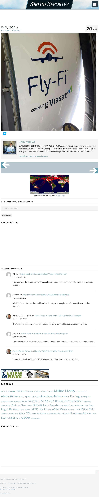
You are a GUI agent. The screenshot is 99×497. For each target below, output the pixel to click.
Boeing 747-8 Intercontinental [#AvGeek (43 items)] (10, 401)
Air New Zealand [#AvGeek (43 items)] (81, 392)
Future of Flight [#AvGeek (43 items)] (25, 410)
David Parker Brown (22, 351)
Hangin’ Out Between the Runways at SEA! (53, 351)
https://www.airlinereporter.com (33, 156)
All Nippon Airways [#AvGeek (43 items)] (30, 396)
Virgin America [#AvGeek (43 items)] (35, 418)
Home (2, 479)
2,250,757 (60, 195)
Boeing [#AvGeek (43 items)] (75, 396)
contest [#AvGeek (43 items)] (29, 405)
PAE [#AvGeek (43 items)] (78, 409)
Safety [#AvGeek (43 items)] (22, 413)
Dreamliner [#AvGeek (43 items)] (55, 405)
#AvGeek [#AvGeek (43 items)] (4, 392)
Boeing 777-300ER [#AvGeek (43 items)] (29, 401)
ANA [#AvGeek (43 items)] (66, 396)
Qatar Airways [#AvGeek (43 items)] (13, 414)
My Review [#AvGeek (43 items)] (71, 409)
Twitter (3, 483)
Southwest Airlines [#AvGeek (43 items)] (81, 413)
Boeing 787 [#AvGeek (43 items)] (46, 401)
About (8, 479)
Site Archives (5, 493)
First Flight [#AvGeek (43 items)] (89, 405)
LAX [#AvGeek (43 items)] (41, 409)
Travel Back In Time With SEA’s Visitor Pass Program (43, 274)
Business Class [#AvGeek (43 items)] (18, 405)
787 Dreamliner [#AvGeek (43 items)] (24, 391)
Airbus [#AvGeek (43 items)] (37, 391)
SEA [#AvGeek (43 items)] (28, 413)
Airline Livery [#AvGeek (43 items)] (64, 391)
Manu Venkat (13, 30)
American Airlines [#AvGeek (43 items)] (52, 396)
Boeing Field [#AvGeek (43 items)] (87, 401)
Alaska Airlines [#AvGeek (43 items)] (10, 396)
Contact (22, 479)
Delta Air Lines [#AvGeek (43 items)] (41, 405)
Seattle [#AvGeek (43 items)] (34, 413)
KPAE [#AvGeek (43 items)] (34, 409)
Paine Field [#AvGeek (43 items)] (87, 409)
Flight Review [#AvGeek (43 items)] (10, 409)
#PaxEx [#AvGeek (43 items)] (11, 391)
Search (15, 479)
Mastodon (31, 483)
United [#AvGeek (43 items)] (94, 413)
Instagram (21, 483)
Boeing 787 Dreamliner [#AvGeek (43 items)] (69, 400)
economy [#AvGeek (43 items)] (64, 405)
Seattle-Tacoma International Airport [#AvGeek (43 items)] (53, 413)
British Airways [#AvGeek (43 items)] (5, 405)
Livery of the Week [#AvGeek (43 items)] (55, 409)
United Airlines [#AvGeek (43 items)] (10, 418)
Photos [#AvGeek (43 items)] (4, 413)
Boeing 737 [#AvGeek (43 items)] (86, 396)
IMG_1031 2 (9, 27)
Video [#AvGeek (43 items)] (25, 418)
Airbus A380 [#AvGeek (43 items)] (46, 391)
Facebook (12, 483)
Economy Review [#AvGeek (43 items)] (76, 405)
